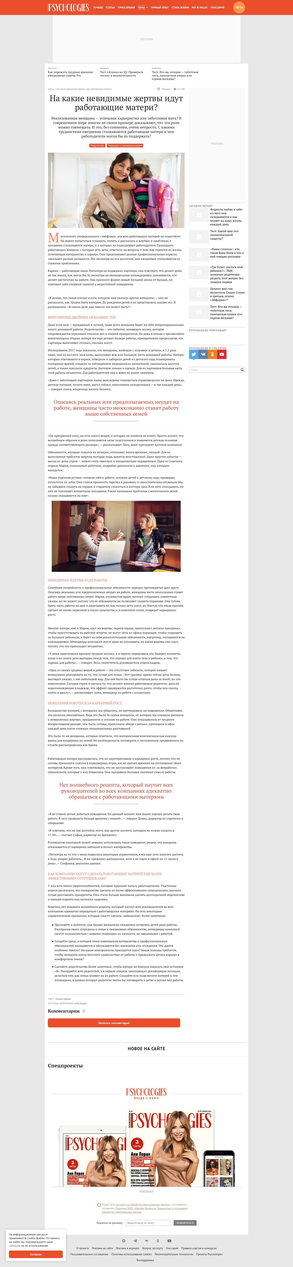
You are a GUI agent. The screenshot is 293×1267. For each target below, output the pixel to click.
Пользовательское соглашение (89, 1254)
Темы (141, 7)
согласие (14, 1245)
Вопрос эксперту (152, 1248)
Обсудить (164, 89)
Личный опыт (160, 7)
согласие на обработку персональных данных (142, 1204)
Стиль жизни (180, 7)
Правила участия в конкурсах (199, 1248)
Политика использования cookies (131, 1254)
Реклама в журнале (127, 1248)
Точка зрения (126, 7)
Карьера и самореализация (125, 145)
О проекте (82, 1248)
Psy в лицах (200, 7)
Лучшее (98, 7)
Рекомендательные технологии (174, 1254)
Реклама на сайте (102, 1248)
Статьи (110, 7)
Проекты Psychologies (209, 1254)
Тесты (239, 7)
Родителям (97, 145)
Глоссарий (217, 7)
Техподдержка (145, 1260)
